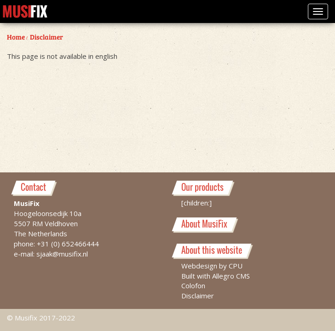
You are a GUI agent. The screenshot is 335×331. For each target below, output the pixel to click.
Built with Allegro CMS (215, 275)
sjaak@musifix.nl (62, 253)
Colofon (193, 285)
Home (16, 36)
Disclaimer (46, 36)
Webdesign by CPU (212, 265)
